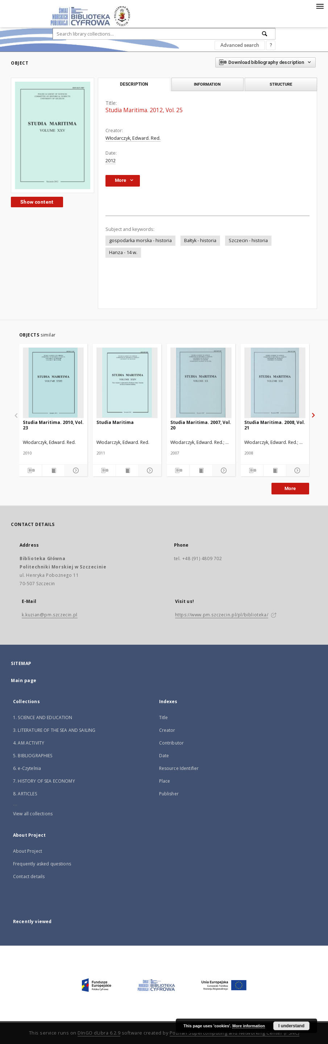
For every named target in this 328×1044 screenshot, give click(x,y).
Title (163, 717)
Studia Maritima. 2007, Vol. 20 (200, 425)
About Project (27, 851)
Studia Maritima (115, 422)
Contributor (171, 743)
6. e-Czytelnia (27, 768)
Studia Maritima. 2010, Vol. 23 (53, 425)
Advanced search (239, 45)
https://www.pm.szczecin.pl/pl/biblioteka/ (222, 615)
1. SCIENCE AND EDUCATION (42, 717)
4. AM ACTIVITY (28, 743)
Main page (24, 680)
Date (164, 756)
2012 (110, 161)
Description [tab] (134, 84)
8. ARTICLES (25, 794)
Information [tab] (207, 84)
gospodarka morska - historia (140, 240)
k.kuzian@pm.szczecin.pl (50, 615)
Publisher (169, 794)
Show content (37, 202)
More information (248, 1026)
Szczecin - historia (248, 240)
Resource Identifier (179, 768)
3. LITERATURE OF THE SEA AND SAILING (54, 730)
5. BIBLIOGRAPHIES (33, 756)
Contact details (29, 876)
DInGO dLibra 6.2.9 (99, 1033)
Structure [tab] (281, 84)
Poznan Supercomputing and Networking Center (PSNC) (234, 1033)
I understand (291, 1025)
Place (164, 781)
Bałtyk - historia (200, 240)
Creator (167, 730)
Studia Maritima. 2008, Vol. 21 (274, 425)
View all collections (33, 814)
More (290, 488)
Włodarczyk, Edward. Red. (133, 138)
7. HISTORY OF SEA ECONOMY (44, 781)
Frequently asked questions (42, 864)
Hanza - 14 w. (123, 252)
